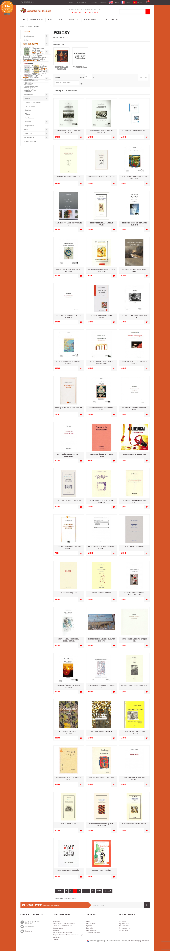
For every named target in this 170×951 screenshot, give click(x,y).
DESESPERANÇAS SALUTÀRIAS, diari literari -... (134, 363)
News (71, 2)
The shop (93, 2)
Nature (27, 91)
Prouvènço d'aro (29, 275)
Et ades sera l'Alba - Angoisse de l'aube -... (68, 779)
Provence (42, 298)
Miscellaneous (90, 20)
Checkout (87, 12)
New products (30, 150)
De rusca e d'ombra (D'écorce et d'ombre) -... (68, 316)
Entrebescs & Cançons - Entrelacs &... (101, 686)
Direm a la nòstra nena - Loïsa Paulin (101, 455)
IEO (34, 298)
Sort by (57, 77)
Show (82, 77)
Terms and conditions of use (62, 926)
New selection (91, 930)
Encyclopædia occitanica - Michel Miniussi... (68, 640)
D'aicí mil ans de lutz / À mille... (68, 177)
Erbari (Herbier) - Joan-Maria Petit (134, 685)
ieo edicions (39, 302)
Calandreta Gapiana (31, 268)
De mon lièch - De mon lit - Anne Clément (134, 224)
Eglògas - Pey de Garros (134, 547)
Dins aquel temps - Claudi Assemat (68, 408)
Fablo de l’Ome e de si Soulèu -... (68, 870)
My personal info (124, 928)
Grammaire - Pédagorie (33, 68)
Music (61, 20)
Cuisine (27, 56)
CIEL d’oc (27, 278)
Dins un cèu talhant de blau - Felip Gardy (68, 455)
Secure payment (58, 928)
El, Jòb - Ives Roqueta (68, 593)
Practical (28, 111)
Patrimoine (29, 95)
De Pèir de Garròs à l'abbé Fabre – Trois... (134, 270)
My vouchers (123, 930)
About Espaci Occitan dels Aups (64, 923)
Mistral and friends (31, 87)
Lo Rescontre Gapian (31, 265)
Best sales (89, 928)
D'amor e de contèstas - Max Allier (101, 177)
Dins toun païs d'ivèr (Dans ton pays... (134, 409)
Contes (27, 52)
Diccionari (28, 60)
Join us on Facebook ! (93, 933)
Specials (27, 195)
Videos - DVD (74, 20)
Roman (27, 306)
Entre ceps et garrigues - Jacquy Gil (134, 640)
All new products (28, 187)
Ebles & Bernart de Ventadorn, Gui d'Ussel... (101, 548)
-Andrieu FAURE (30, 228)
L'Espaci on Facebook (31, 285)
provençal (28, 302)
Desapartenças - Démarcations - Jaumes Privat (101, 363)
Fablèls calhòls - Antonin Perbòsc (134, 779)
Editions (28, 122)
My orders (122, 921)
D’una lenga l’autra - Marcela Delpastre (101, 501)
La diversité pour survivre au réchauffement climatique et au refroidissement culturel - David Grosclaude (38, 161)
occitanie (27, 310)
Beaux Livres (29, 48)
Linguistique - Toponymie (33, 76)
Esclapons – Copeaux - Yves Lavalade (68, 732)
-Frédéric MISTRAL (31, 235)
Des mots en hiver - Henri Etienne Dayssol (68, 363)
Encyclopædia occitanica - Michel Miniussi (134, 594)
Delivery (56, 930)
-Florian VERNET (30, 231)
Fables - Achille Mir (68, 824)
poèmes (37, 310)
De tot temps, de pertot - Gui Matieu (101, 316)
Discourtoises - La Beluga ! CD (134, 454)
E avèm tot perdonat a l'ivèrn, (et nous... (134, 501)
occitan (27, 298)
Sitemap (56, 939)
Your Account (77, 12)
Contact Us (103, 2)
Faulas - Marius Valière (101, 870)
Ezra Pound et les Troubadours (101, 778)
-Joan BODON (29, 238)
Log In (95, 12)
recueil (43, 306)
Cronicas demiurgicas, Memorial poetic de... (69, 132)
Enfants (28, 64)
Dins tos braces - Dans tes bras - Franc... (101, 409)
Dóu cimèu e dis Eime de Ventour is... (68, 501)
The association (81, 2)
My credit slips (124, 923)
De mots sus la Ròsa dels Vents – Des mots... (68, 270)
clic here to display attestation (138, 941)
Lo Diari (27, 282)
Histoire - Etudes (31, 72)
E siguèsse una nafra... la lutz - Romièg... (69, 548)
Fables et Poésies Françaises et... (134, 824)
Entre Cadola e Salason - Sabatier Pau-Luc (101, 640)
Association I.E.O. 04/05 (32, 261)
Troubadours (29, 118)
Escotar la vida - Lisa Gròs (101, 731)
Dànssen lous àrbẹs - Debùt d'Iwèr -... (69, 224)
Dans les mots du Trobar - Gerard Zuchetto (134, 178)
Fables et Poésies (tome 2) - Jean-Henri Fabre (101, 825)
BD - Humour (29, 44)
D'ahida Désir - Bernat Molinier (134, 131)
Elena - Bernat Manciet (101, 593)
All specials (26, 215)
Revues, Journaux (110, 20)
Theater (28, 115)
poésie (35, 306)
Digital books (29, 126)
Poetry (27, 99)
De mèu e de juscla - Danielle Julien (101, 224)
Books (50, 20)
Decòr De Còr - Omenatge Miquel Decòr (134, 316)
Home (22, 26)
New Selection (36, 20)
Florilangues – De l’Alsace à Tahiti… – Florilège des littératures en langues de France (40, 176)
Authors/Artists (31, 223)
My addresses (124, 926)
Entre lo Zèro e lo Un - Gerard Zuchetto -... (68, 686)
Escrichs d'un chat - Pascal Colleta (134, 732)
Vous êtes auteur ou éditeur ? (63, 933)
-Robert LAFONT (30, 241)
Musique (28, 83)
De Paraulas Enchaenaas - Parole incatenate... (101, 270)
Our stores (56, 921)
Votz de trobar (30, 107)
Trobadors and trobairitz (33, 103)
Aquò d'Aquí (28, 271)
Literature (28, 80)
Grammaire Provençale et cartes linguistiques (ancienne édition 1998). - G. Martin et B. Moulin (40, 204)
